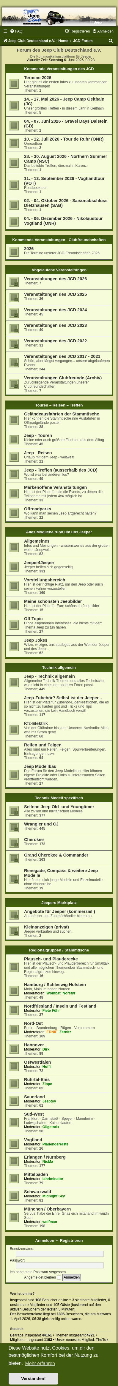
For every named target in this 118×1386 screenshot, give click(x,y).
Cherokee (34, 839)
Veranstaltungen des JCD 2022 (55, 340)
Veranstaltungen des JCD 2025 (55, 294)
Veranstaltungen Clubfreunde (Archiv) (63, 377)
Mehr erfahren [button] (40, 1363)
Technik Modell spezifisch (59, 798)
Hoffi (47, 1067)
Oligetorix (51, 1127)
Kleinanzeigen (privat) (46, 927)
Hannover (34, 1044)
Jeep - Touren (38, 435)
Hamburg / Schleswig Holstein (55, 984)
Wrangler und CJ (41, 824)
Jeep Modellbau (40, 766)
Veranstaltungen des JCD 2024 (55, 309)
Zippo (47, 1084)
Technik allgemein (59, 667)
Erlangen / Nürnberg (45, 1157)
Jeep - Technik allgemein (49, 676)
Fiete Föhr (51, 1010)
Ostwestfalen (37, 1062)
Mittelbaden (36, 1174)
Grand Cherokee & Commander (56, 855)
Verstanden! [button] (33, 1378)
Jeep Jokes (35, 640)
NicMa (48, 1161)
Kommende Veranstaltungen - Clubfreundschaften (59, 240)
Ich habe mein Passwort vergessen (38, 1272)
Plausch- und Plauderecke (51, 959)
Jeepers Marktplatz (59, 902)
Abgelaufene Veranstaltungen (59, 270)
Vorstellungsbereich (44, 580)
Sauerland (34, 1096)
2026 (29, 248)
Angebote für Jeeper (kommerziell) (59, 911)
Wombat (53, 993)
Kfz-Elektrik (36, 723)
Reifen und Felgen (43, 745)
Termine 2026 (37, 77)
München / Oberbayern (47, 1209)
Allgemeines (37, 541)
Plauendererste (55, 1144)
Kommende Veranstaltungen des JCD (59, 69)
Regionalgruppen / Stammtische (59, 950)
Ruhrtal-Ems (37, 1079)
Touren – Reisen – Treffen (59, 405)
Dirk (46, 1049)
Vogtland (33, 1139)
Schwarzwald (37, 1191)
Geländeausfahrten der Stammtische (61, 414)
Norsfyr (69, 993)
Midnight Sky (54, 1196)
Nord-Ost (33, 1023)
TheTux (102, 1340)
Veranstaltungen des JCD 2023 (55, 325)
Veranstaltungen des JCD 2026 (55, 278)
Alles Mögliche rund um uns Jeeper (59, 532)
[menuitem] (16, 31)
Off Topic (33, 618)
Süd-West (34, 1114)
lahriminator (53, 1179)
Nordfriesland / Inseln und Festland (60, 1006)
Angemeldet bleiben (42, 1277)
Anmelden (44, 1240)
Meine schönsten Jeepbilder (53, 601)
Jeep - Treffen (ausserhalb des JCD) (60, 470)
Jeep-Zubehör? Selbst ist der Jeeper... (63, 697)
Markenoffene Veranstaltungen (55, 487)
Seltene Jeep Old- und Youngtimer (59, 806)
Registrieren (71, 1240)
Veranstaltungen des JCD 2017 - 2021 (62, 356)
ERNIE (51, 1032)
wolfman (50, 1222)
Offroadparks (37, 508)
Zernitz (65, 1032)
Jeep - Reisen (38, 452)
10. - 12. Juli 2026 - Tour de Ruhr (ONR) (64, 139)
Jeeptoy (49, 1101)
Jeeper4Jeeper (39, 562)
